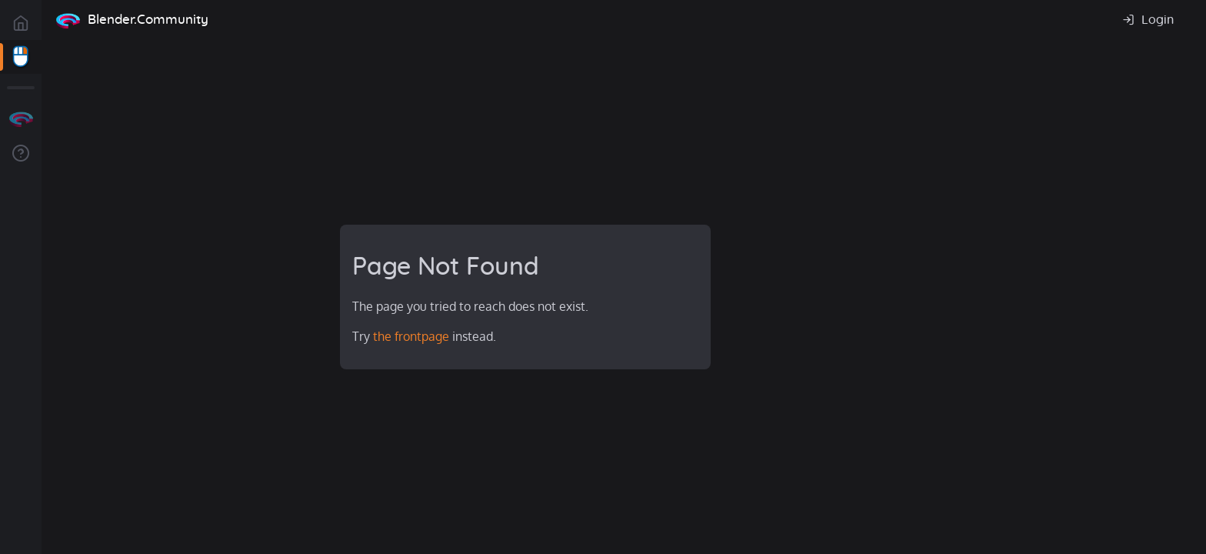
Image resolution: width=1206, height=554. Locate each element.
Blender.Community (148, 19)
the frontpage (411, 336)
